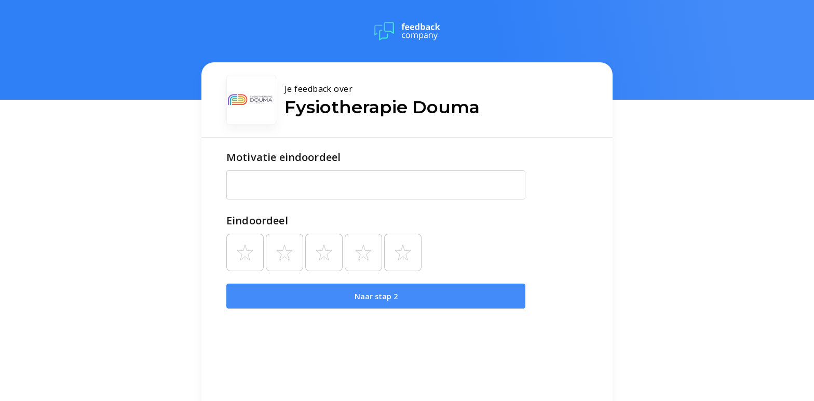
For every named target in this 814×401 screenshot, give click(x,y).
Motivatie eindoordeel (283, 157)
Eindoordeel (257, 220)
